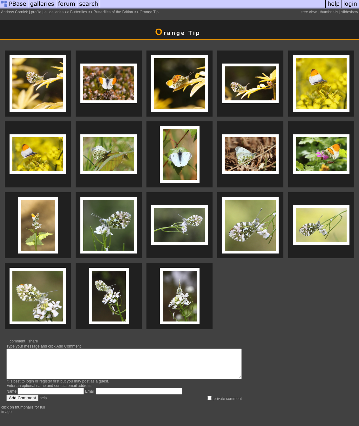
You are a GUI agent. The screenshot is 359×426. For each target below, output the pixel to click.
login (30, 387)
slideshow (349, 12)
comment (17, 341)
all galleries (54, 12)
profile (36, 12)
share (33, 341)
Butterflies (78, 12)
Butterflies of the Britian (113, 12)
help (43, 404)
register (45, 387)
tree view (309, 12)
